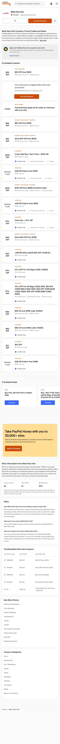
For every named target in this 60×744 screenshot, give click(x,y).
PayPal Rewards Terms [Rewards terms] (22, 91)
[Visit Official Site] (55, 21)
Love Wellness (9, 608)
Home (4, 709)
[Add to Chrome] (13, 448)
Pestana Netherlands (11, 604)
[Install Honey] (14, 56)
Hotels (6, 669)
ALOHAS (7, 637)
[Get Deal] (12, 402)
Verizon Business (10, 612)
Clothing (7, 681)
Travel (6, 673)
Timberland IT (9, 617)
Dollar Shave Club (10, 633)
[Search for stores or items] (29, 3)
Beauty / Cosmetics (11, 693)
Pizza (6, 656)
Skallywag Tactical (10, 641)
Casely (6, 621)
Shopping (7, 677)
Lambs (6, 625)
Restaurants (8, 660)
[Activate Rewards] (40, 21)
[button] (56, 3)
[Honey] (6, 4)
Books (6, 689)
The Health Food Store (12, 629)
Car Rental (8, 685)
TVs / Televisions (10, 664)
